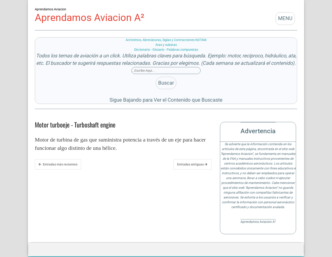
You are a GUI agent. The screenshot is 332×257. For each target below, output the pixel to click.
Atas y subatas (166, 45)
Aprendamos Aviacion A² (89, 18)
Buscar (166, 83)
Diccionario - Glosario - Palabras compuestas (166, 49)
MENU (285, 18)
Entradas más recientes (58, 164)
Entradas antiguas (192, 164)
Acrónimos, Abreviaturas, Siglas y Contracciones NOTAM (166, 40)
